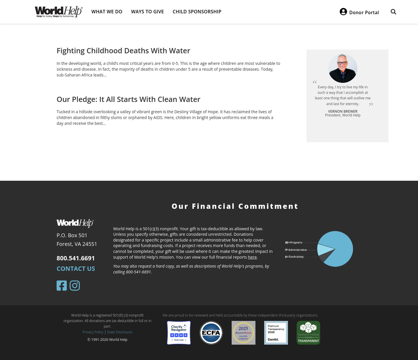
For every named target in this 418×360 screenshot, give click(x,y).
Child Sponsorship (197, 11)
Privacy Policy (93, 332)
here (252, 257)
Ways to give (147, 11)
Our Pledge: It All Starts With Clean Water (128, 99)
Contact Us (76, 268)
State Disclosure (119, 332)
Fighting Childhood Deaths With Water (123, 50)
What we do (106, 11)
